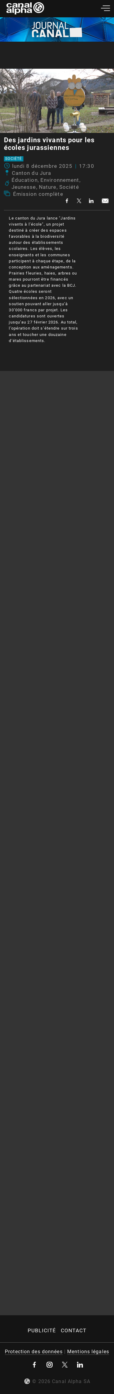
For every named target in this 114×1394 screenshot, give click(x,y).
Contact (73, 1330)
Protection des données (34, 1351)
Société (13, 159)
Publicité (42, 1330)
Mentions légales (88, 1351)
